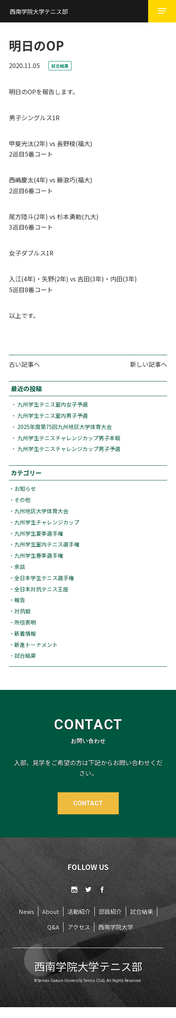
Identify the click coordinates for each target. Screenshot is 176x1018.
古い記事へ (24, 364)
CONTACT (88, 803)
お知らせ (25, 488)
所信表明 (25, 622)
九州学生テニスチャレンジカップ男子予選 (68, 449)
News (26, 911)
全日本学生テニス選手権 (44, 578)
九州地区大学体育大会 (41, 511)
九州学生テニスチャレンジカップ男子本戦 (68, 438)
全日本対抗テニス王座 (41, 589)
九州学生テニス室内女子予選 (52, 404)
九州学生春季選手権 (38, 555)
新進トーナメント (36, 645)
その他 (22, 500)
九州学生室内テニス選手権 (46, 544)
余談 (19, 566)
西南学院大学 (115, 927)
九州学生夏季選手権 (38, 533)
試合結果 (25, 655)
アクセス (78, 927)
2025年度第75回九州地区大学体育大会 (64, 427)
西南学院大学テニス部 (39, 11)
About (50, 911)
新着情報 (25, 633)
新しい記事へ (148, 364)
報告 (19, 600)
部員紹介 (110, 911)
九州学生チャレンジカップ (46, 522)
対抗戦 (22, 611)
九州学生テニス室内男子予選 (52, 415)
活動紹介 (79, 911)
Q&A (53, 927)
